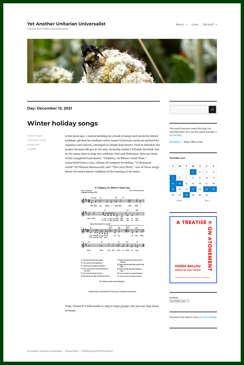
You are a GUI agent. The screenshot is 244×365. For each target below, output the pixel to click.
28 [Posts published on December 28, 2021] (186, 195)
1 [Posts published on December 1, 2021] (193, 172)
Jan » (207, 200)
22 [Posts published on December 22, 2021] (193, 189)
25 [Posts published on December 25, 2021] (213, 189)
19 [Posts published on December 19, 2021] (173, 189)
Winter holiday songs (62, 123)
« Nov (179, 200)
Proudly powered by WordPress (97, 351)
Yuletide (31, 149)
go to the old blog (207, 317)
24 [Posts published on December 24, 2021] (206, 189)
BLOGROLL (175, 142)
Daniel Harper (34, 135)
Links (195, 24)
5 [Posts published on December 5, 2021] (172, 177)
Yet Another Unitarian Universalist (66, 23)
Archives (174, 297)
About (180, 24)
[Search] (212, 109)
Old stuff (208, 24)
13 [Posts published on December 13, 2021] (180, 183)
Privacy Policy (72, 351)
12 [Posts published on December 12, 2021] (173, 183)
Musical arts (33, 144)
